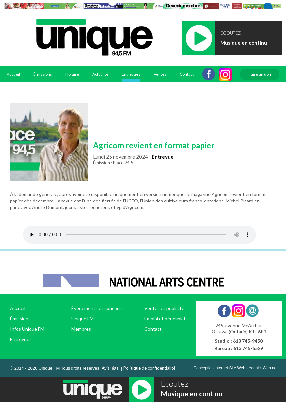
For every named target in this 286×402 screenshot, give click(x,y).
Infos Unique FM (27, 329)
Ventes (160, 74)
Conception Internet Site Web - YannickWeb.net (235, 368)
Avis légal (111, 368)
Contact (187, 74)
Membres (81, 329)
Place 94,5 (123, 162)
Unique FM (83, 318)
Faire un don (260, 74)
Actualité (100, 74)
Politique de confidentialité (149, 368)
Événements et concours (98, 308)
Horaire (72, 74)
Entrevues (131, 74)
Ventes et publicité (164, 308)
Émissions (42, 74)
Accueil (13, 74)
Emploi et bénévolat (165, 318)
